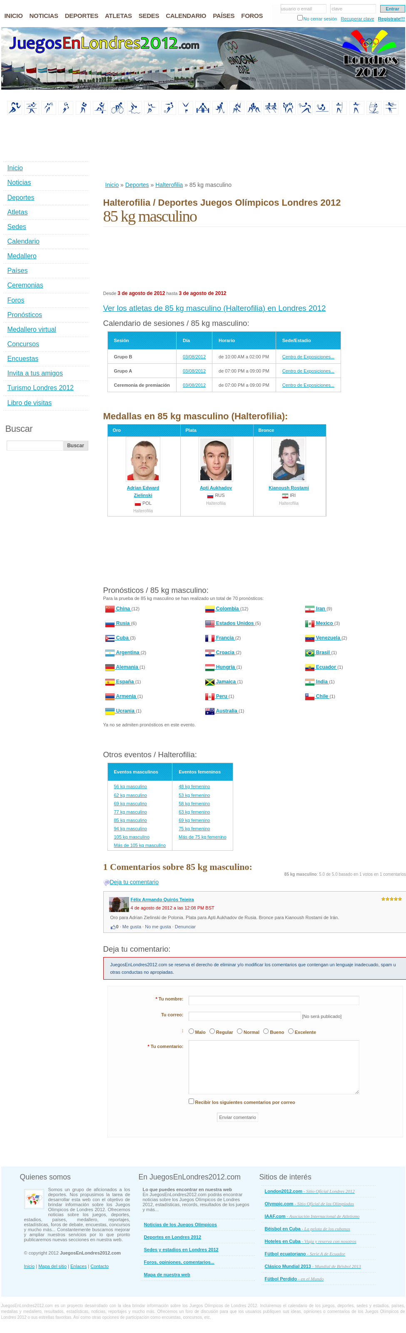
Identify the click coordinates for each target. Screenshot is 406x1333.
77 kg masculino (130, 811)
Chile (317, 696)
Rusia (118, 623)
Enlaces (78, 1266)
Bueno (277, 1032)
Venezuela (323, 638)
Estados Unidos (230, 623)
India (317, 682)
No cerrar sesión (320, 18)
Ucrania (120, 711)
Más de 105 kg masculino (140, 845)
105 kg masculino (132, 836)
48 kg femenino (194, 786)
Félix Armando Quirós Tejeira (162, 899)
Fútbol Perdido (294, 1278)
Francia (220, 638)
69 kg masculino (130, 803)
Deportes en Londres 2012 (173, 1237)
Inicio (112, 184)
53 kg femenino (194, 795)
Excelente (305, 1032)
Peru (217, 696)
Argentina (123, 652)
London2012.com (310, 1191)
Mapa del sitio (52, 1266)
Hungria (221, 667)
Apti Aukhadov (216, 463)
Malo (200, 1032)
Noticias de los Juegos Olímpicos (180, 1224)
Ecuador (321, 667)
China (118, 609)
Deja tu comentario (134, 882)
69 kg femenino (194, 820)
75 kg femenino (194, 828)
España (120, 682)
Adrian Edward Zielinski (143, 467)
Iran (316, 609)
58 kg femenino (194, 803)
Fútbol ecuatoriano (305, 1253)
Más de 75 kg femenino (202, 836)
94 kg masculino (130, 828)
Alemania (122, 667)
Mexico (319, 623)
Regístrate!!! (391, 18)
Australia (222, 711)
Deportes (137, 184)
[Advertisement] (130, 149)
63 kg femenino (194, 811)
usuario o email (296, 8)
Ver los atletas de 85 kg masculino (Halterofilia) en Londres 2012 (214, 308)
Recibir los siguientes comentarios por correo (245, 1102)
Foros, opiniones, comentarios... (179, 1262)
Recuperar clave (357, 18)
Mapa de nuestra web (167, 1274)
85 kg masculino (130, 820)
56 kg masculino (130, 786)
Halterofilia (169, 184)
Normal (251, 1032)
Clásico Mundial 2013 (313, 1266)
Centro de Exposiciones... (308, 356)
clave (337, 8)
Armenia (121, 696)
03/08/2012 (194, 356)
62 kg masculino (130, 795)
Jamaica (221, 682)
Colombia (222, 609)
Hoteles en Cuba (310, 1241)
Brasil (318, 652)
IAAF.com (312, 1216)
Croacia (220, 652)
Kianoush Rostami (289, 463)
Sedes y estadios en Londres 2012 (181, 1249)
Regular (224, 1032)
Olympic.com (309, 1203)
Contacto (99, 1266)
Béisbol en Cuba (307, 1228)
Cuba (117, 638)
